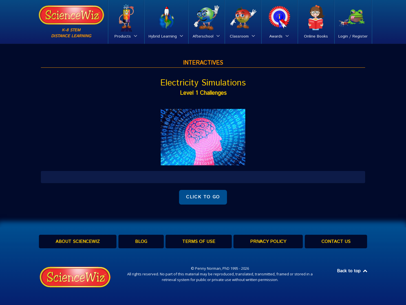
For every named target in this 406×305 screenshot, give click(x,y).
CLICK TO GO (203, 197)
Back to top (352, 271)
